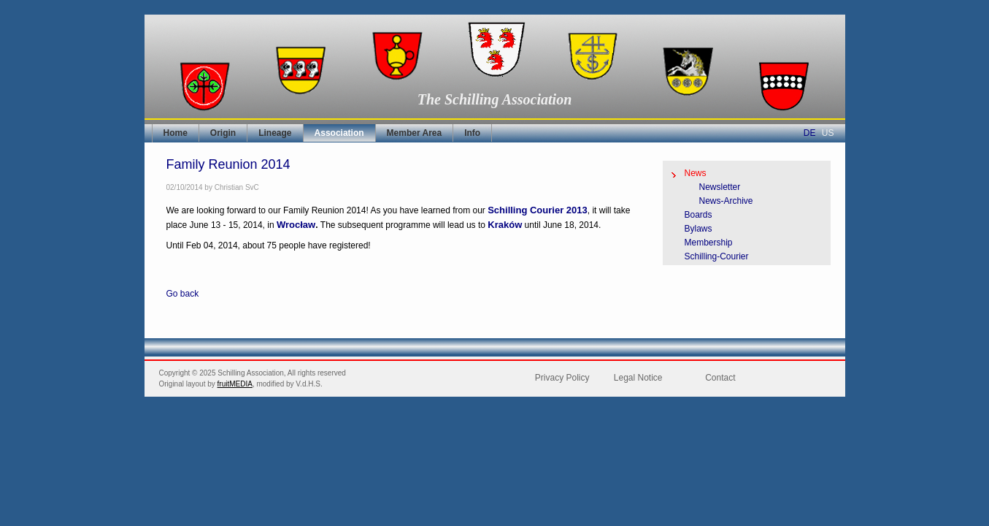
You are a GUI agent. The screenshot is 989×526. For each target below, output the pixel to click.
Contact (720, 378)
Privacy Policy (562, 378)
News (696, 173)
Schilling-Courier (717, 256)
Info (472, 133)
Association (339, 133)
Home (175, 133)
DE (810, 133)
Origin (223, 133)
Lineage (274, 133)
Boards (698, 215)
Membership (709, 242)
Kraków (505, 224)
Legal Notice (638, 378)
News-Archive (726, 201)
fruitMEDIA (235, 384)
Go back (182, 294)
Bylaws (698, 229)
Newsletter (720, 187)
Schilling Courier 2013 (538, 210)
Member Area (414, 133)
